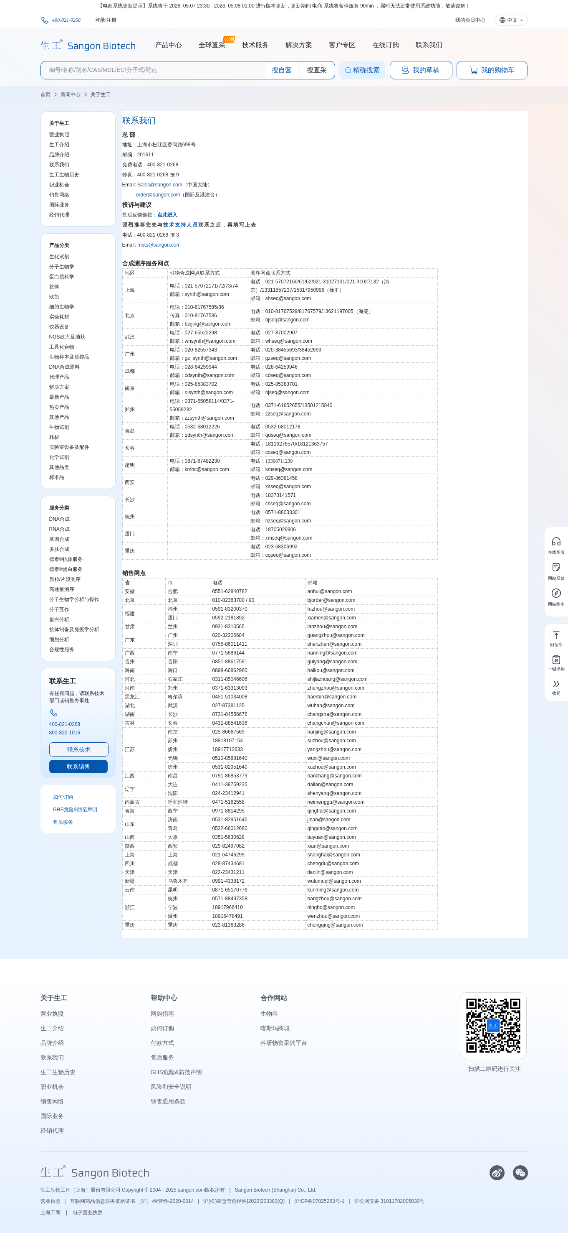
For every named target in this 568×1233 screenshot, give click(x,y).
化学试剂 (59, 457)
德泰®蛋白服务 (66, 569)
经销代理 (59, 215)
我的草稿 (420, 70)
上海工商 (51, 1212)
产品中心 (168, 44)
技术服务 (255, 44)
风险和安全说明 (171, 1086)
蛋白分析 (59, 619)
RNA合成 (59, 529)
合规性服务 (61, 649)
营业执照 (59, 135)
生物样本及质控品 (69, 357)
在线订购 (385, 44)
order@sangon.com (158, 195)
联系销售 (78, 766)
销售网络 (59, 195)
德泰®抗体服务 (66, 559)
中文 (512, 20)
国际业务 (59, 205)
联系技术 (79, 749)
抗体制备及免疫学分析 (74, 629)
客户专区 (342, 44)
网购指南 (162, 1013)
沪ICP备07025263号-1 (319, 1201)
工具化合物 (61, 347)
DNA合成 (59, 519)
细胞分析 (59, 639)
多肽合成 (59, 549)
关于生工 (101, 94)
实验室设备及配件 (69, 447)
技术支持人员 (180, 225)
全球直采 (212, 43)
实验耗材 (59, 317)
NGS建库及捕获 (67, 337)
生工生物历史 (64, 175)
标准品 (56, 477)
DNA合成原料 (64, 367)
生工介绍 (59, 145)
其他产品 (59, 417)
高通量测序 (61, 589)
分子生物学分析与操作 (74, 599)
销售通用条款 (168, 1101)
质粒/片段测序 (65, 579)
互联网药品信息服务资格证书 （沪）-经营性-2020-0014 (132, 1201)
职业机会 (59, 185)
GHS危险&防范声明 (75, 810)
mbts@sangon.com (159, 245)
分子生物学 (61, 267)
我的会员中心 (470, 20)
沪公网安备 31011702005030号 (389, 1201)
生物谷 (269, 1013)
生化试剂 (59, 257)
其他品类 (59, 467)
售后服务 (63, 822)
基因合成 (59, 539)
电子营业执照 (88, 1212)
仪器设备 (59, 327)
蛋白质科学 (61, 277)
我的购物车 (492, 70)
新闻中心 (71, 94)
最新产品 (59, 397)
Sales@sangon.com (159, 185)
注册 (111, 20)
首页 (45, 94)
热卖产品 (59, 407)
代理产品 (59, 377)
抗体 (54, 287)
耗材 (54, 437)
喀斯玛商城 (275, 1028)
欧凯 (54, 297)
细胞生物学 (61, 307)
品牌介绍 (59, 155)
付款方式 (162, 1042)
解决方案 (298, 44)
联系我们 (429, 44)
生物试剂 (59, 427)
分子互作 (59, 609)
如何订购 (63, 797)
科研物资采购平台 (283, 1042)
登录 (100, 20)
